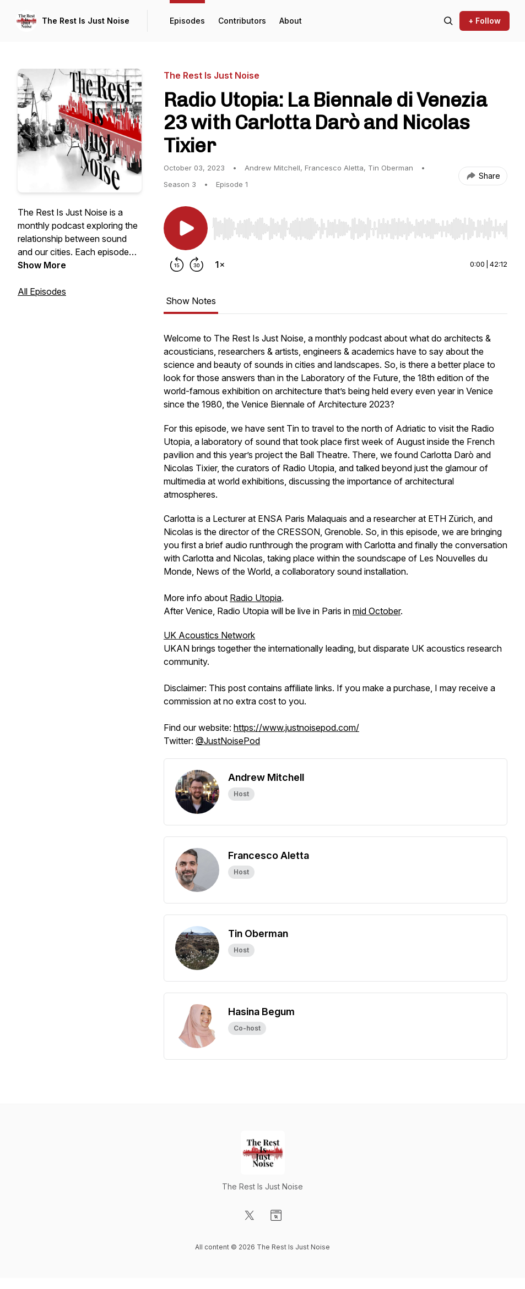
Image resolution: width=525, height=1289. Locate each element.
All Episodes (42, 291)
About (290, 20)
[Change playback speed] (220, 264)
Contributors (242, 20)
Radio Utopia (256, 597)
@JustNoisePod (228, 740)
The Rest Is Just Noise (85, 20)
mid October (376, 610)
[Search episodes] (448, 20)
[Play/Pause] (186, 228)
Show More (42, 265)
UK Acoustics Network (209, 635)
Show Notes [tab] (191, 300)
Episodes (187, 20)
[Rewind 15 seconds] (177, 264)
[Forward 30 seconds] (196, 264)
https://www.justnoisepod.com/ (296, 727)
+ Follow (484, 20)
